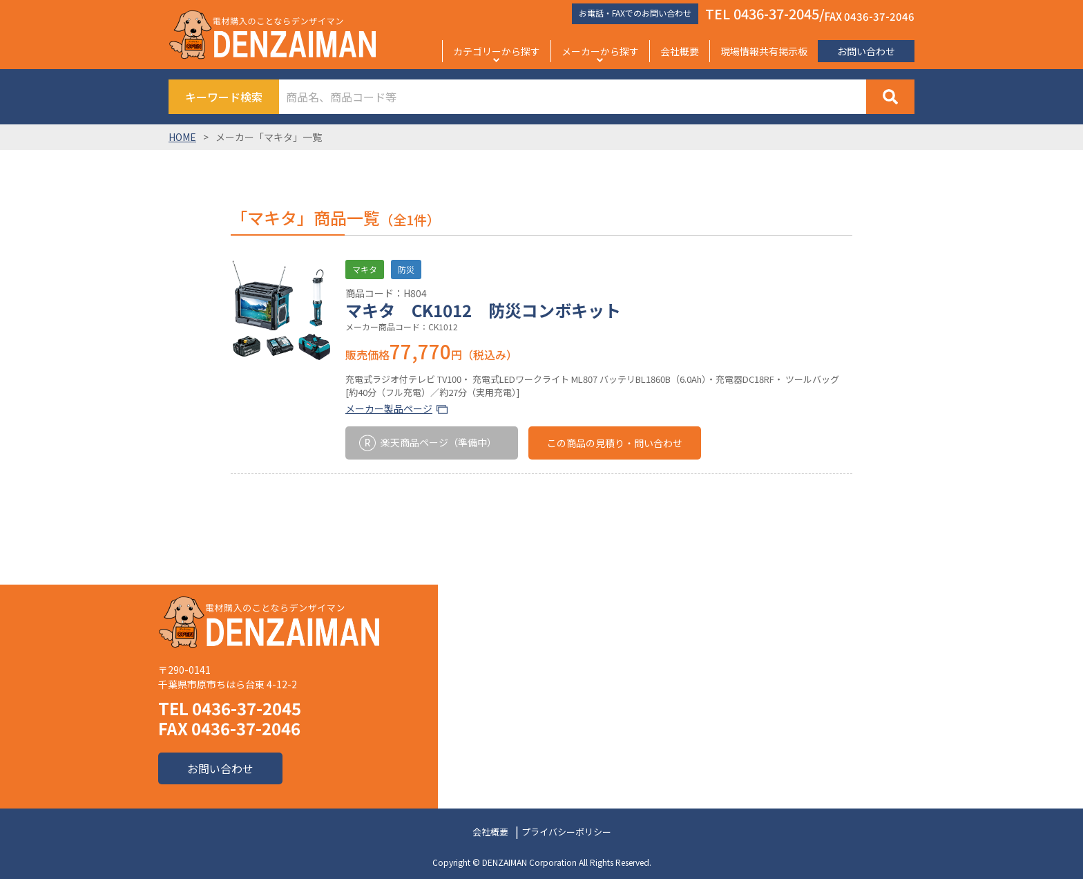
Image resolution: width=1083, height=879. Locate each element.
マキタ (364, 269)
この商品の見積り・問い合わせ (614, 443)
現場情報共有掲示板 (763, 51)
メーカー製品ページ (388, 408)
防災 (406, 269)
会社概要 (679, 51)
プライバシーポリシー (566, 831)
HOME (182, 137)
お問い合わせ (866, 51)
